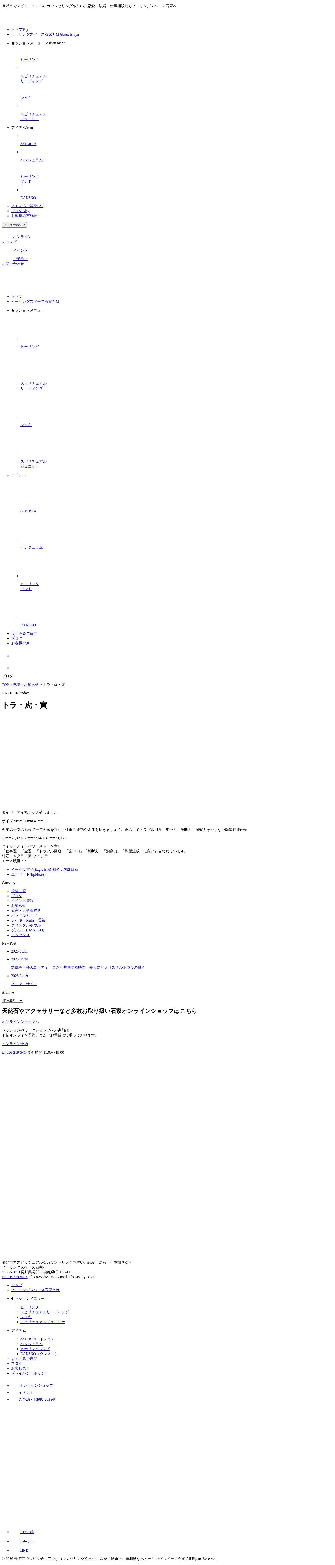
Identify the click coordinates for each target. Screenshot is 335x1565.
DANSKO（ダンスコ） (39, 1354)
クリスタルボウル (26, 925)
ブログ (20, 211)
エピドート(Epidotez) (28, 874)
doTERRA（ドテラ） (37, 1339)
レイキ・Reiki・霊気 (28, 920)
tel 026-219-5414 (15, 1277)
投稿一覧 (18, 891)
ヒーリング (29, 1307)
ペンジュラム (31, 1344)
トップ (19, 29)
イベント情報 (22, 901)
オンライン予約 (15, 1044)
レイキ (26, 1317)
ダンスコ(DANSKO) (27, 930)
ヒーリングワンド (35, 1349)
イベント (15, 250)
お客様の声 (24, 216)
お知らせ (18, 906)
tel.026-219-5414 (15, 1052)
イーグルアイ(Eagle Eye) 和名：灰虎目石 (44, 869)
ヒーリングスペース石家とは (45, 34)
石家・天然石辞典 (26, 910)
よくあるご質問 (27, 206)
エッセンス (20, 935)
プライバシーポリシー (29, 1373)
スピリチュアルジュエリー (42, 1322)
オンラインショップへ (20, 1022)
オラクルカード (24, 915)
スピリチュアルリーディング (44, 1312)
